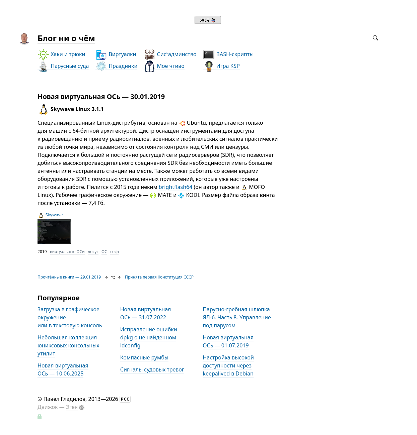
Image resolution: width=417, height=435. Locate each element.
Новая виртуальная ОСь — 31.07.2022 (145, 313)
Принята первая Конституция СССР (159, 277)
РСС (125, 399)
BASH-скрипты (228, 54)
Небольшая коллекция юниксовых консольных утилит (68, 345)
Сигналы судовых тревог (152, 369)
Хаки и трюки (61, 54)
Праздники (116, 66)
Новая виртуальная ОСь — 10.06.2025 (63, 369)
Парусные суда (63, 66)
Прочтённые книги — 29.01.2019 (69, 277)
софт (114, 251)
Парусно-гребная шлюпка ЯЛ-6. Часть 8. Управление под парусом (237, 317)
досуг (93, 251)
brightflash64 (176, 187)
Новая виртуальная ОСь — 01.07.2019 (228, 341)
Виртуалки (115, 54)
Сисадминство (170, 54)
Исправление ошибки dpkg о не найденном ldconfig (148, 337)
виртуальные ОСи (67, 251)
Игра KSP (221, 66)
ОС (104, 251)
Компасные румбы (144, 357)
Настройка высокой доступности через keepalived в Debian (228, 365)
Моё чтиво (164, 66)
